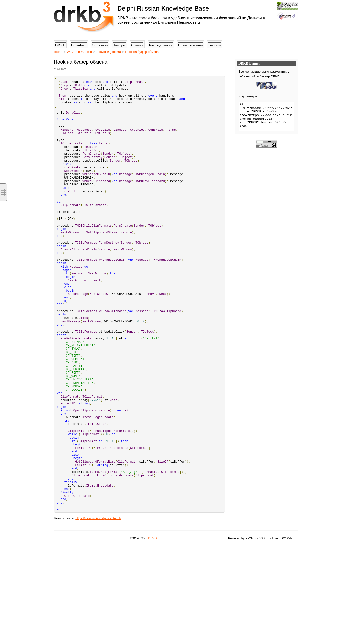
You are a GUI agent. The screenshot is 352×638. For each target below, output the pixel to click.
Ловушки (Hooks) (108, 52)
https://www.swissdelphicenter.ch (98, 611)
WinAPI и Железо (79, 52)
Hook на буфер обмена (142, 52)
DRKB (58, 52)
